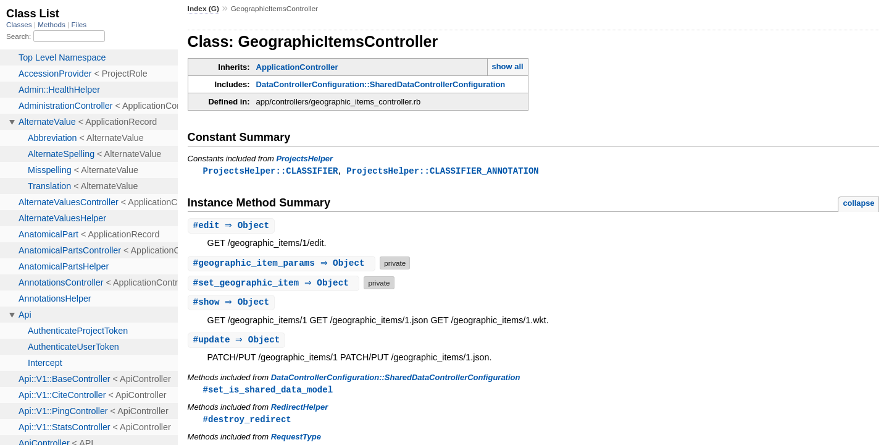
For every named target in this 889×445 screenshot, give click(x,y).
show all (507, 66)
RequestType (296, 440)
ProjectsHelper (304, 158)
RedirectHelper (299, 410)
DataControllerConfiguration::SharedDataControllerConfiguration (381, 84)
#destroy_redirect (247, 422)
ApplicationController (297, 67)
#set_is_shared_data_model (268, 392)
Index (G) (203, 8)
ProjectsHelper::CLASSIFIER (270, 171)
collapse (858, 203)
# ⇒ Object (233, 226)
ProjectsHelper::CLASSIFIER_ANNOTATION (442, 171)
